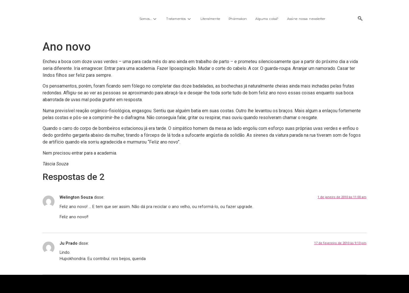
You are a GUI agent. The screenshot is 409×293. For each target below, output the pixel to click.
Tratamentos (179, 19)
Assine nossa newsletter (306, 19)
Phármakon (238, 19)
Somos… (148, 19)
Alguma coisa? (267, 19)
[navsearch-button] (360, 19)
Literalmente (210, 19)
